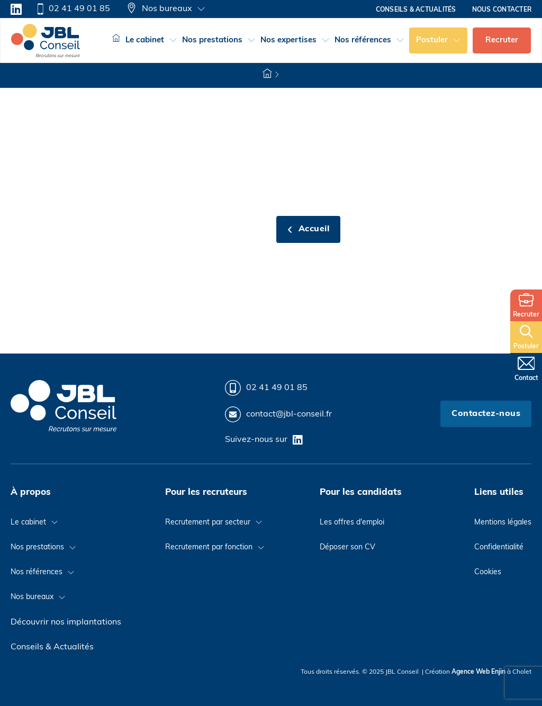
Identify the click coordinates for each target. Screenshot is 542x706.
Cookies (487, 572)
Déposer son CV (347, 547)
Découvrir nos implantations (66, 622)
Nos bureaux (159, 9)
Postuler (432, 40)
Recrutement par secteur (207, 523)
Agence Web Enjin (478, 672)
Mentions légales (502, 523)
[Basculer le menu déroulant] (201, 9)
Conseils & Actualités (52, 647)
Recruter (501, 40)
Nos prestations (212, 40)
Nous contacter (501, 10)
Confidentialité (498, 547)
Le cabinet (144, 40)
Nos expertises (288, 40)
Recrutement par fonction (208, 547)
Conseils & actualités (416, 10)
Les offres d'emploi (352, 523)
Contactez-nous (485, 414)
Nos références (363, 40)
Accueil (308, 229)
